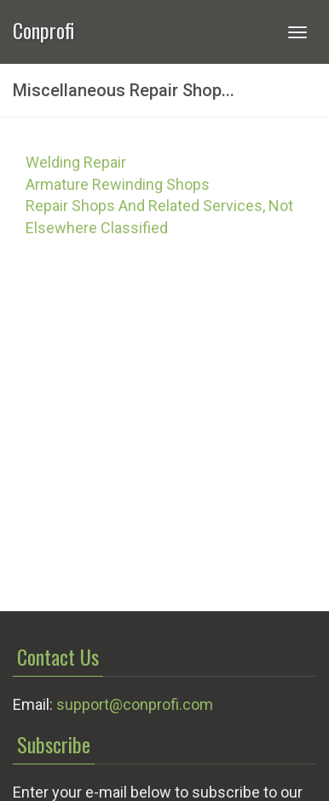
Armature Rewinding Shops (118, 184)
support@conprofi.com (134, 704)
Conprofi (43, 28)
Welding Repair (76, 162)
